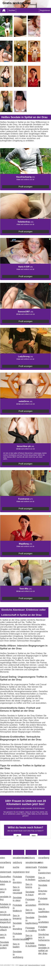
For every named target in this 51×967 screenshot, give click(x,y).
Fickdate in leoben (30, 878)
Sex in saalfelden (43, 910)
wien (2, 857)
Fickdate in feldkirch (17, 908)
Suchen (12, 10)
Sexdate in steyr (17, 899)
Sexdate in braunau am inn (42, 889)
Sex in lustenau (30, 911)
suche (16, 867)
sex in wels (3, 936)
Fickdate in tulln (42, 928)
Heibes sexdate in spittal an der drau (43, 949)
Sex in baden (16, 945)
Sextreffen (5, 876)
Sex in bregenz (17, 917)
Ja (17, 836)
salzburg (17, 862)
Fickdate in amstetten (31, 902)
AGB (26, 965)
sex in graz (3, 890)
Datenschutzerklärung (34, 965)
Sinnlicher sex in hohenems (44, 937)
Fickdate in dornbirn (17, 879)
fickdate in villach (5, 928)
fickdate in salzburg (5, 905)
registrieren (18, 872)
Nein (34, 836)
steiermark (5, 872)
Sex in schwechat (44, 879)
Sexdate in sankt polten (4, 945)
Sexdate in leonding (17, 926)
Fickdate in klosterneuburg (18, 936)
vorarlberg (5, 862)
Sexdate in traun (30, 893)
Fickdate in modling (31, 929)
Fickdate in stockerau (43, 901)
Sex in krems (29, 885)
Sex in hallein (29, 937)
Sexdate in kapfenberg (31, 920)
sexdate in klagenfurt (5, 921)
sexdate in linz (5, 898)
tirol (2, 867)
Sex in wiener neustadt (17, 890)
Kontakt (43, 965)
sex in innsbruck (5, 913)
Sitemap (21, 965)
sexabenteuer (18, 857)
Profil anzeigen (25, 187)
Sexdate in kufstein (31, 944)
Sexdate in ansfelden (43, 919)
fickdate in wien (5, 883)
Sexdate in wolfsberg (18, 954)
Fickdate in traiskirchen (44, 870)
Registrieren (45, 10)
